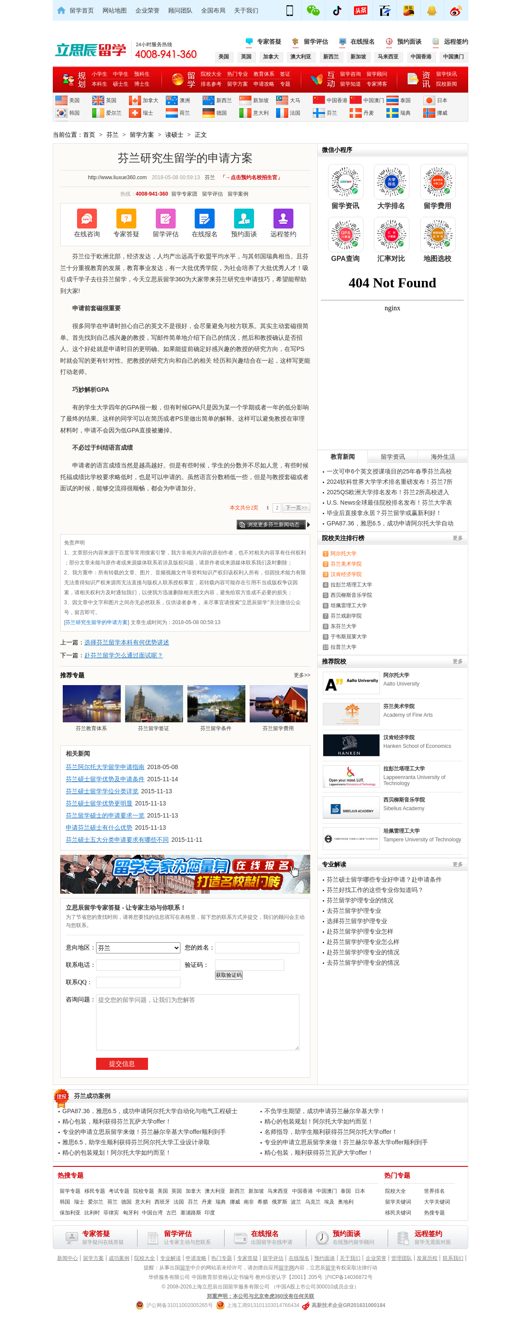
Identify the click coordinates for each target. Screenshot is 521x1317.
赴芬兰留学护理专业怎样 (360, 931)
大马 (295, 100)
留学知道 (350, 84)
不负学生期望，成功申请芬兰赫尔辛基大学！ (325, 1111)
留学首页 (82, 10)
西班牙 (162, 1202)
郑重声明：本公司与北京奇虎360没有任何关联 (260, 1296)
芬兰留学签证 (154, 708)
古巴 (171, 1213)
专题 (285, 84)
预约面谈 (409, 41)
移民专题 (94, 1191)
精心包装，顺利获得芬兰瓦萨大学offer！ (116, 1121)
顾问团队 (180, 10)
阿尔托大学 (344, 554)
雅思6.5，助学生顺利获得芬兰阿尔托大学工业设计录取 (136, 1142)
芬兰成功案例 (92, 1095)
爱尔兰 (114, 113)
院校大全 (211, 74)
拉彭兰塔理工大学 (351, 585)
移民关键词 (398, 1213)
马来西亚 (277, 1191)
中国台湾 (152, 1213)
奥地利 (346, 1202)
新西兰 (224, 100)
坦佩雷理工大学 (349, 605)
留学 (185, 1268)
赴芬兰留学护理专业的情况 (363, 952)
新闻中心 (67, 1258)
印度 (210, 1213)
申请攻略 (264, 84)
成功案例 (119, 1258)
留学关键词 (398, 1202)
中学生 (121, 74)
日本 (442, 100)
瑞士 (148, 113)
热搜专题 (71, 1175)
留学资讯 (393, 456)
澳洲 (185, 100)
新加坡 (261, 100)
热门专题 (397, 1175)
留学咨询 (350, 74)
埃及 (329, 1202)
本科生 (99, 84)
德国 (221, 113)
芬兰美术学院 (346, 564)
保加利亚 (70, 1213)
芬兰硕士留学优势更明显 (99, 803)
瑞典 (405, 113)
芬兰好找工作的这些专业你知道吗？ (375, 889)
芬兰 (332, 113)
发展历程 (427, 1258)
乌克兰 (313, 1202)
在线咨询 (87, 234)
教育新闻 (343, 456)
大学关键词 (437, 1202)
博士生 (142, 84)
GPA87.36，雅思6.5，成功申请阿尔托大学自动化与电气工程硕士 (150, 1111)
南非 (249, 1202)
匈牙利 (130, 1213)
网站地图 (115, 10)
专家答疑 (269, 41)
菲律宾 (111, 1213)
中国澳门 (373, 100)
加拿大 (150, 100)
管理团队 (401, 1258)
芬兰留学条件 (216, 708)
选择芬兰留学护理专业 (357, 921)
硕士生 (121, 84)
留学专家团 (184, 194)
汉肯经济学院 (346, 574)
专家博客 (377, 84)
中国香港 (337, 100)
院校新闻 (446, 84)
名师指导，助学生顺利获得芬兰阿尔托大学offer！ (331, 1131)
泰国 (405, 100)
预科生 (142, 74)
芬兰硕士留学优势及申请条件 (105, 779)
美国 (74, 100)
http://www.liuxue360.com (117, 177)
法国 (295, 113)
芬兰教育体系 (91, 708)
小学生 (99, 74)
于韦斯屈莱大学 (349, 637)
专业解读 (170, 1258)
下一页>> (296, 508)
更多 (458, 538)
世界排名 (434, 1191)
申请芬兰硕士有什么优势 (99, 827)
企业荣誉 (147, 10)
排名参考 (211, 84)
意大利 (261, 113)
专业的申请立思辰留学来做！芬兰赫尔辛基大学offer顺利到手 (144, 1131)
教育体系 (264, 74)
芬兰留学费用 (278, 708)
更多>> (302, 675)
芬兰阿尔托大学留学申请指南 (105, 766)
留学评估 (316, 41)
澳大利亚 (215, 1191)
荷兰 (185, 113)
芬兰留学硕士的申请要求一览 (105, 815)
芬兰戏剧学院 (346, 616)
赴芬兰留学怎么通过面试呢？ (123, 655)
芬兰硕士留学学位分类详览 (102, 791)
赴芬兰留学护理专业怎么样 (363, 941)
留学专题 (70, 1191)
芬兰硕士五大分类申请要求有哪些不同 (117, 839)
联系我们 (453, 1258)
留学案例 (238, 194)
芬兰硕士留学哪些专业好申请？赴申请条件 (384, 879)
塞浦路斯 (190, 1213)
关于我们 (246, 10)
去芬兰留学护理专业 (354, 910)
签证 (285, 74)
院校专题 (143, 1191)
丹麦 (368, 113)
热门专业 (237, 74)
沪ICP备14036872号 (348, 1277)
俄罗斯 (279, 1202)
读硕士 (174, 134)
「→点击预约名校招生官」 (251, 177)
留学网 (286, 1268)
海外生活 (443, 456)
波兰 (296, 1202)
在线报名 (363, 41)
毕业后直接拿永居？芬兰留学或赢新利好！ (384, 512)
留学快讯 (446, 74)
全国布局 (213, 10)
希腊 (262, 1202)
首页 (89, 134)
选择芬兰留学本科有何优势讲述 (126, 642)
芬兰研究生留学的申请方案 (96, 622)
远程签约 (456, 41)
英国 (111, 100)
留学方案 (237, 84)
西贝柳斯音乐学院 (351, 595)
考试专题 (119, 1191)
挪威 (442, 113)
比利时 (92, 1213)
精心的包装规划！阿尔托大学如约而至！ (318, 1121)
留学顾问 (377, 74)
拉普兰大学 (344, 647)
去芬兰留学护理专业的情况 (363, 962)
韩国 (74, 113)
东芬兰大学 (344, 626)
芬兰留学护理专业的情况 (360, 900)
